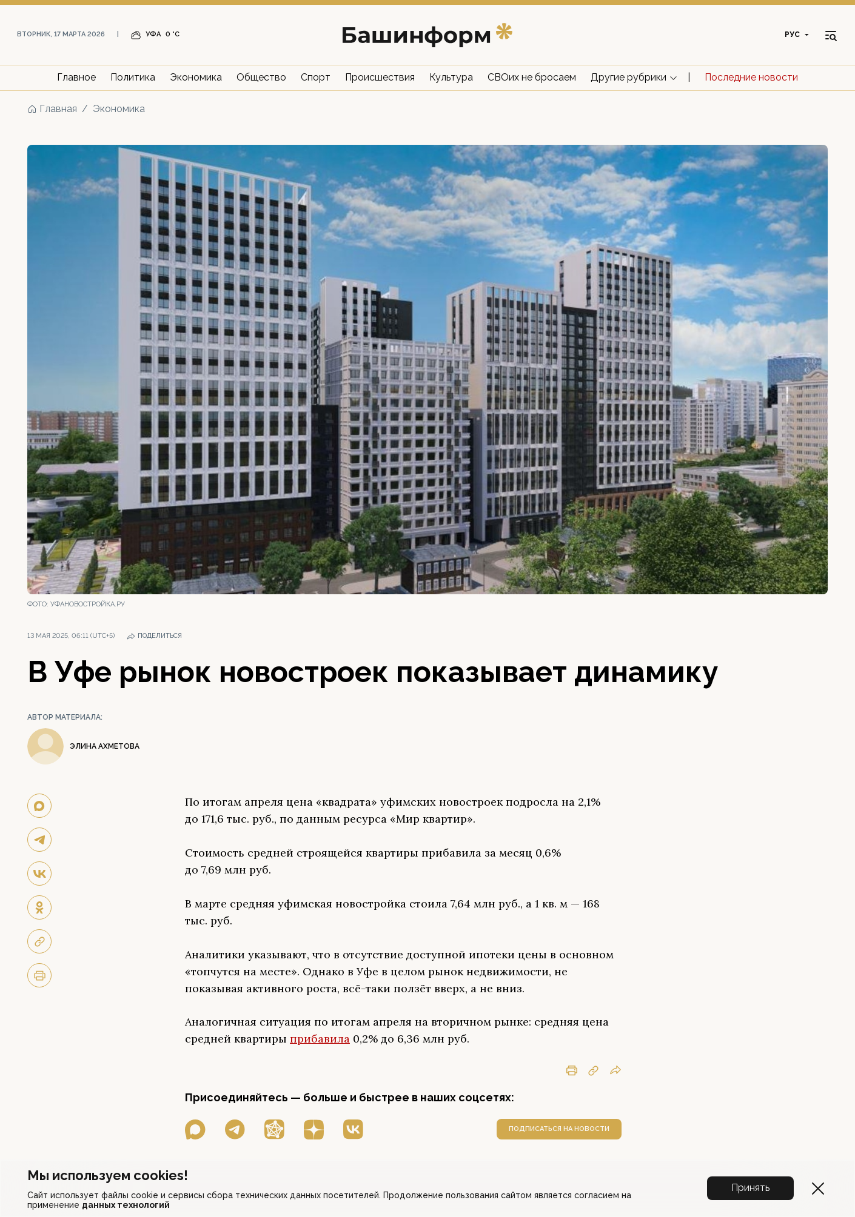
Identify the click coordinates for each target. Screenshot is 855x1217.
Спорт (315, 77)
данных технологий (126, 1205)
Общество (261, 77)
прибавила (320, 1039)
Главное (76, 77)
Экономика (196, 77)
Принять (750, 1187)
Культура (451, 77)
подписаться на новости (559, 1129)
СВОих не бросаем (532, 77)
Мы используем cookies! (107, 1175)
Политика (132, 77)
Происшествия (380, 77)
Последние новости (751, 77)
